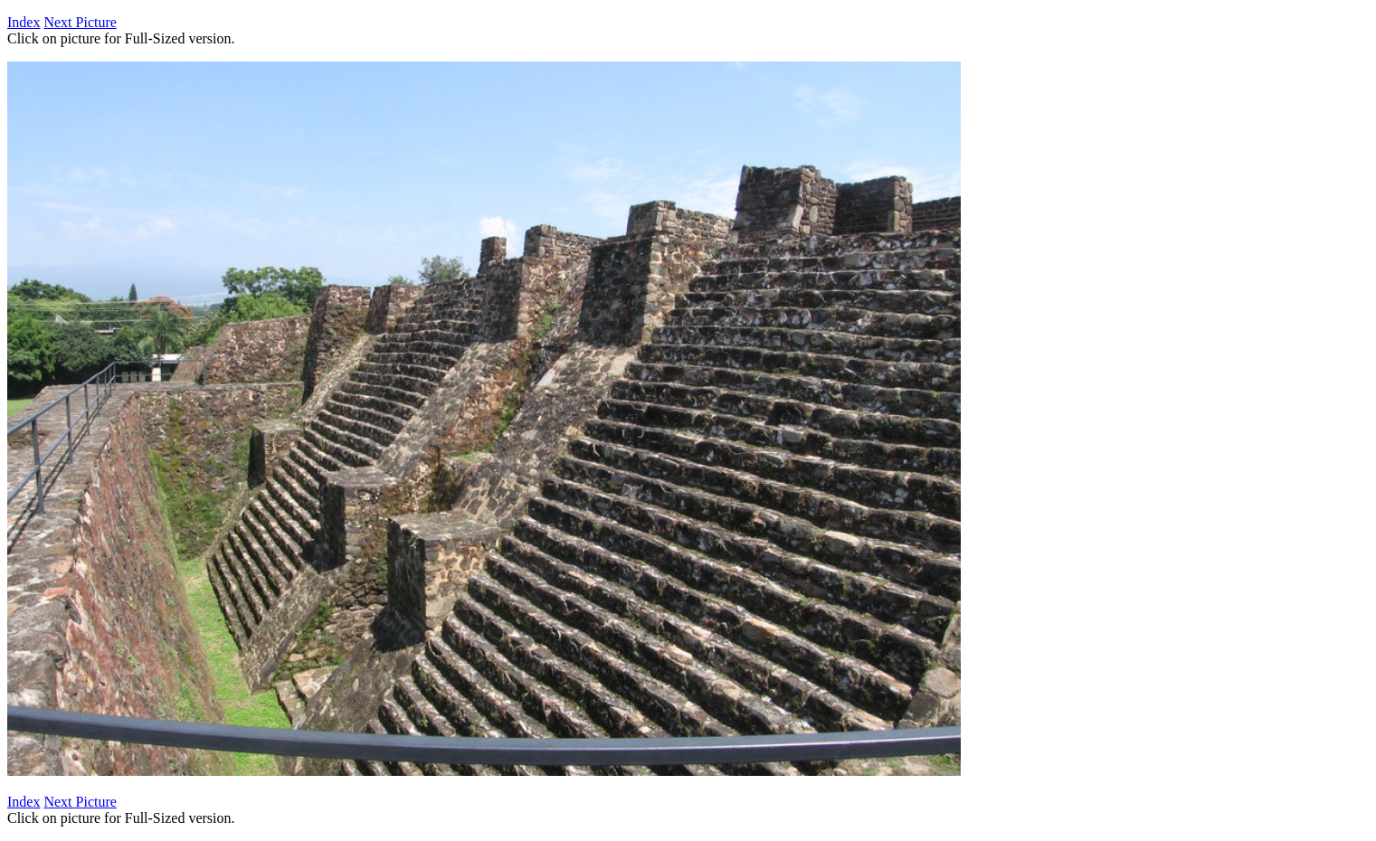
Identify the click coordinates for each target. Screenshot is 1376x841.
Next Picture (79, 22)
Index (23, 22)
